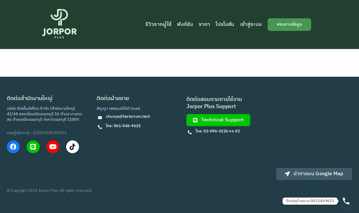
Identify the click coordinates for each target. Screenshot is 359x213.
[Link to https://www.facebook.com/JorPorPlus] (13, 146)
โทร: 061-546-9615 (123, 126)
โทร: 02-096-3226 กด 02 (218, 131)
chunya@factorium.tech (128, 116)
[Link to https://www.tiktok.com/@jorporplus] (72, 146)
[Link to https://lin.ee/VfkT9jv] (33, 146)
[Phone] (346, 201)
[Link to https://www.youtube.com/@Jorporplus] (52, 146)
